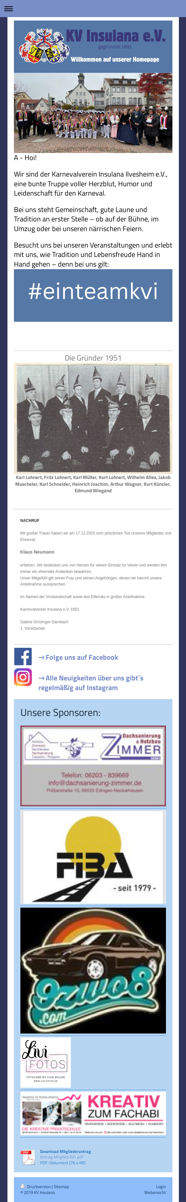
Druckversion (36, 1186)
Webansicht (155, 1192)
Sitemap (61, 1186)
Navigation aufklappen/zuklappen (93, 8)
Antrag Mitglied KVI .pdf (61, 1157)
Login (161, 1186)
